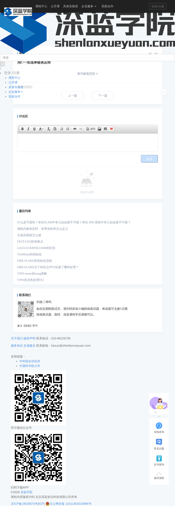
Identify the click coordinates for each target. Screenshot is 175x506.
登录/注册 (157, 6)
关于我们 (17, 338)
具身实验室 (70, 6)
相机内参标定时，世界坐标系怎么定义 (42, 228)
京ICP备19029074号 (24, 503)
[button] (22, 129)
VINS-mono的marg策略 (32, 273)
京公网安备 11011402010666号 (68, 503)
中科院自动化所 (29, 361)
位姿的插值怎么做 (29, 235)
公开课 (55, 6)
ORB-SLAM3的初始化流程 (34, 260)
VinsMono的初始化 (29, 254)
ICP (41, 503)
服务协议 (17, 345)
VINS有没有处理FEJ (30, 280)
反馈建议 (29, 345)
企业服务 (88, 6)
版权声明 (29, 338)
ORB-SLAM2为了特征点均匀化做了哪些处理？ (48, 267)
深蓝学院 (26, 492)
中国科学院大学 (29, 366)
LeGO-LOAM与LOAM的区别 (36, 248)
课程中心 (41, 6)
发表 (149, 159)
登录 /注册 (12, 73)
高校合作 (107, 6)
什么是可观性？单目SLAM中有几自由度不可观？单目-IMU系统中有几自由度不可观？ (74, 222)
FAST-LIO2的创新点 (30, 241)
